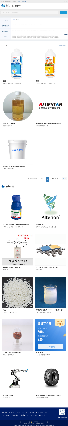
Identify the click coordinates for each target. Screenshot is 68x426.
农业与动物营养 (16, 26)
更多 (64, 26)
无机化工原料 (16, 31)
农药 (39, 31)
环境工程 (54, 26)
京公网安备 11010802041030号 (39, 422)
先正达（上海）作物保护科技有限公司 (23, 37)
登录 (19, 1)
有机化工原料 (25, 31)
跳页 (64, 178)
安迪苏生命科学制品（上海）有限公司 (46, 37)
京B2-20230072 (40, 423)
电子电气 (32, 26)
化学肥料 (33, 31)
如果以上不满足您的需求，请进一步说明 (54, 45)
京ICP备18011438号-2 (25, 422)
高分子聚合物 (45, 31)
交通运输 (25, 26)
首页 (65, 1)
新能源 (38, 26)
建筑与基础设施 (46, 26)
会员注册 (24, 1)
